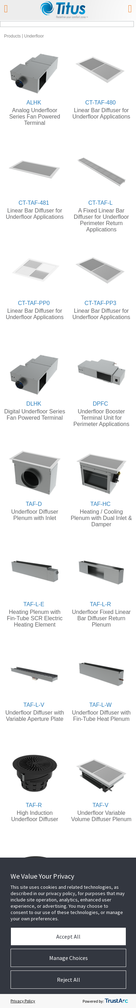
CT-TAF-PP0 (34, 303)
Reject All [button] (68, 979)
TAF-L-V (34, 705)
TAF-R (34, 805)
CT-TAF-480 (100, 103)
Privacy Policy (23, 1000)
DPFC (100, 404)
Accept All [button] (68, 936)
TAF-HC (100, 504)
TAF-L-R (100, 604)
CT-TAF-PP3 (100, 303)
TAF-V (100, 805)
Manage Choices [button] (68, 957)
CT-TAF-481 (34, 203)
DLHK (33, 404)
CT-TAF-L (100, 203)
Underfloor (34, 36)
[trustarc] (116, 1001)
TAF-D (34, 504)
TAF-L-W (100, 705)
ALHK (33, 103)
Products (12, 36)
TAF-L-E (34, 604)
